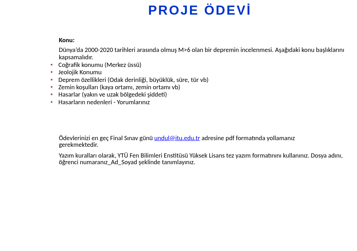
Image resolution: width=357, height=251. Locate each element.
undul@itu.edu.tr (177, 138)
